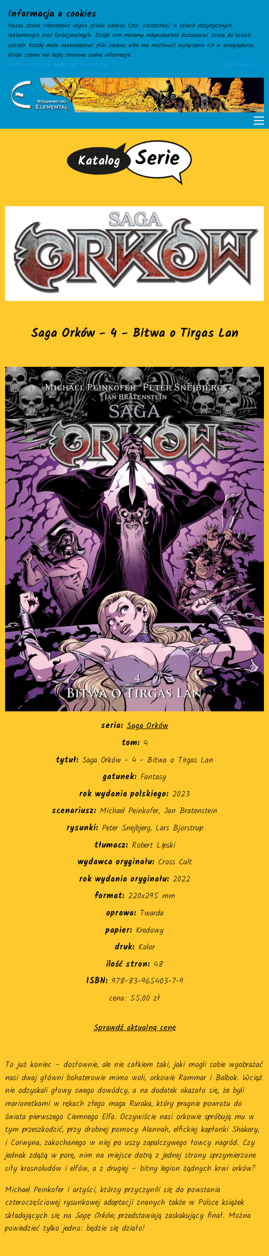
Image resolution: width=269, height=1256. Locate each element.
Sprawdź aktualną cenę (135, 1027)
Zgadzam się (240, 64)
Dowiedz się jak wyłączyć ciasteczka (57, 64)
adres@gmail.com (31, 1249)
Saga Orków (147, 725)
